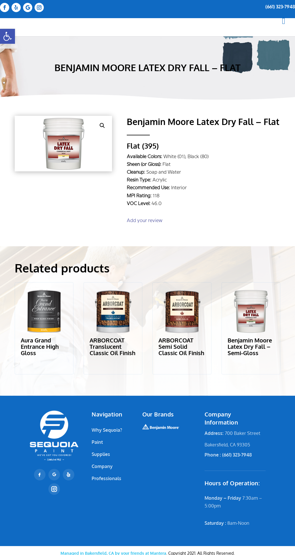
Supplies (101, 454)
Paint (97, 442)
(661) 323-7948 (280, 7)
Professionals (106, 478)
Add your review (144, 221)
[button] (7, 36)
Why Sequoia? (107, 430)
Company (102, 466)
